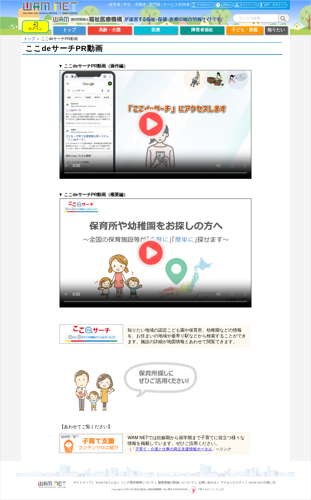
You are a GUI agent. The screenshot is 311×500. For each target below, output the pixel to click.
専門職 (154, 4)
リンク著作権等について (137, 482)
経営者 (114, 4)
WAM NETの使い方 (262, 482)
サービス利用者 (176, 4)
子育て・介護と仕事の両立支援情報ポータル (173, 449)
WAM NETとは (105, 482)
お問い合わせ (207, 482)
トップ (29, 38)
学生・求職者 (134, 4)
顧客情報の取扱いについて (176, 482)
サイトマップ (82, 482)
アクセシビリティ (232, 482)
